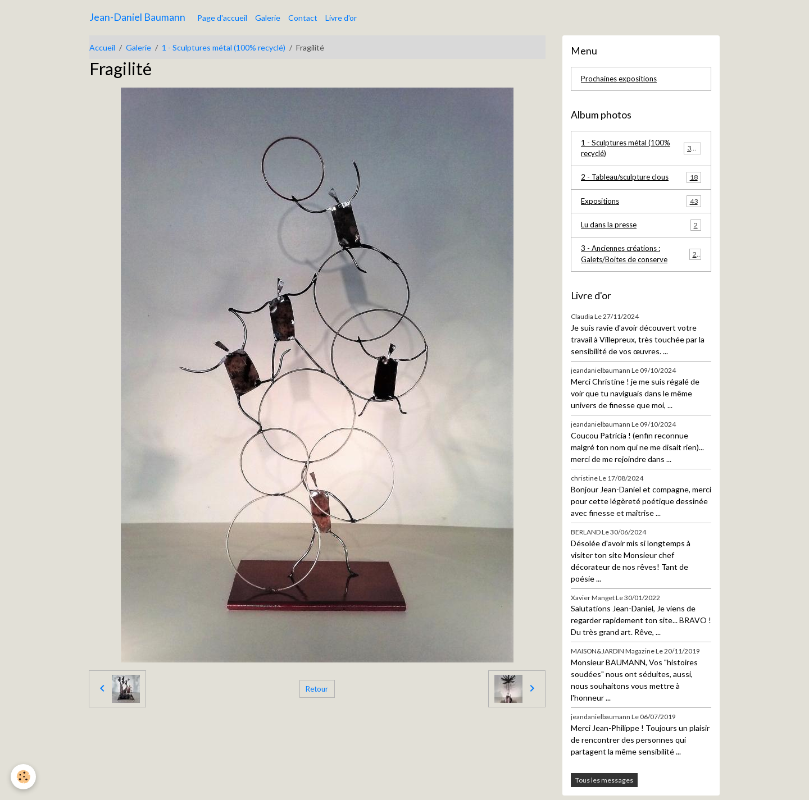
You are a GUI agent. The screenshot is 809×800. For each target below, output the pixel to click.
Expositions (641, 203)
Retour (316, 688)
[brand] (137, 17)
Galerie (267, 17)
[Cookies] (24, 776)
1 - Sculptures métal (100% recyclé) (223, 47)
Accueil (102, 47)
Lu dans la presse (641, 228)
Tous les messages (604, 784)
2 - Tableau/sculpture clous (641, 179)
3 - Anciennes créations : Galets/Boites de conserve (641, 258)
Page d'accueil (222, 17)
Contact (302, 17)
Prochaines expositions (622, 79)
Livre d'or (341, 17)
